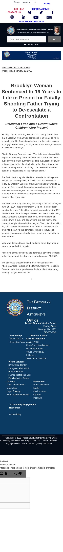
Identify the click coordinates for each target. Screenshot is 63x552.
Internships (12, 388)
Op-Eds (37, 394)
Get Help (25, 440)
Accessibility (15, 414)
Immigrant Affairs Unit (18, 368)
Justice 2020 (32, 342)
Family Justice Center (18, 378)
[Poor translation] (18, 474)
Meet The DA (16, 338)
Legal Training (13, 391)
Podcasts (37, 398)
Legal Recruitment (16, 384)
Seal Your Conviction (36, 358)
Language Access (12, 443)
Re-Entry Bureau (34, 348)
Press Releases (41, 384)
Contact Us (35, 440)
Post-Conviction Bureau (37, 345)
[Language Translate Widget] (25, 2)
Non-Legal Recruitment (18, 394)
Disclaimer (47, 443)
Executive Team (18, 342)
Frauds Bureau (15, 371)
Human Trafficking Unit (19, 375)
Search (54, 39)
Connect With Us (49, 440)
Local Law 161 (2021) (32, 443)
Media (36, 388)
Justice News (39, 391)
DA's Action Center (17, 365)
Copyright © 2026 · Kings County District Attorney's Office (31, 438)
